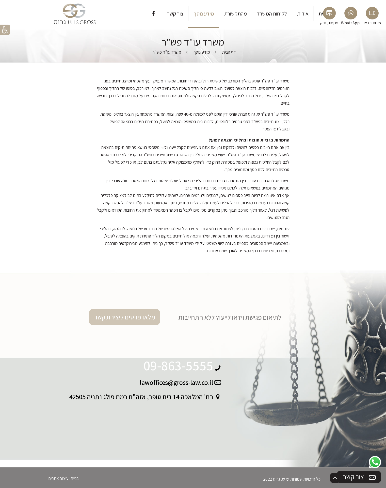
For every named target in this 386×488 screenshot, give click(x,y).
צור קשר (360, 477)
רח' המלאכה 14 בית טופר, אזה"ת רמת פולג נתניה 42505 (141, 396)
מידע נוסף (201, 52)
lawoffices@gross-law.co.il (176, 382)
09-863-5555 (178, 365)
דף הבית (229, 52)
